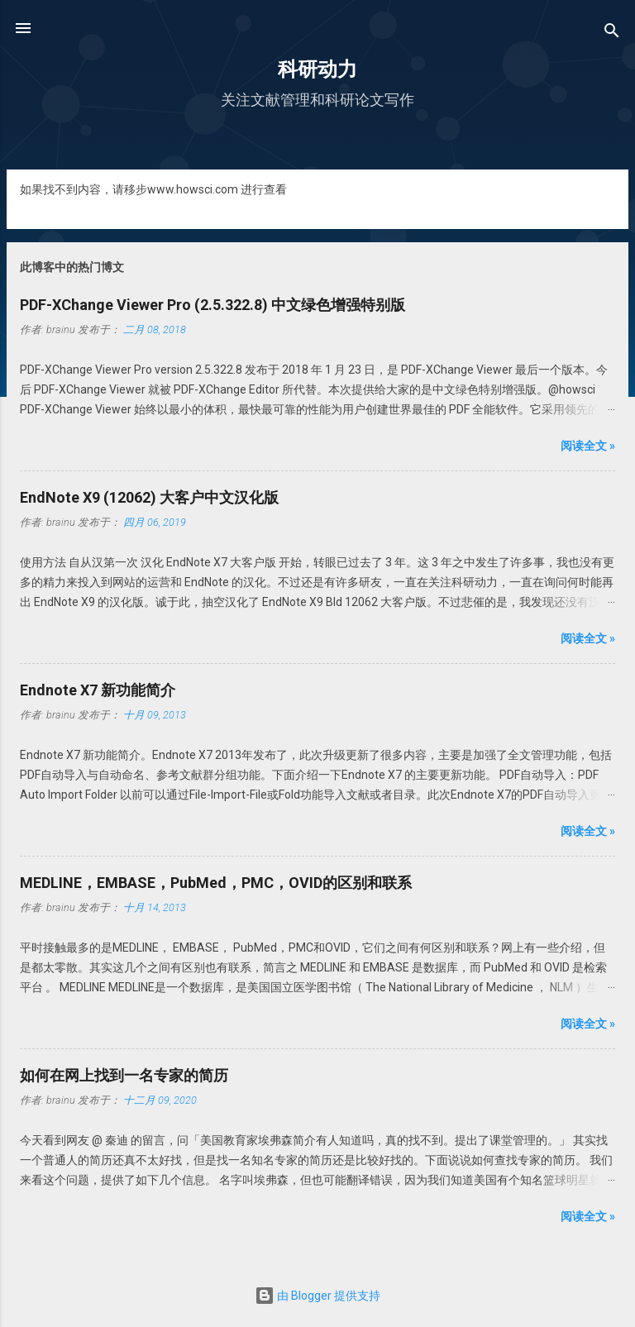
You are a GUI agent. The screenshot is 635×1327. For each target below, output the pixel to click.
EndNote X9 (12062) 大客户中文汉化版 (149, 497)
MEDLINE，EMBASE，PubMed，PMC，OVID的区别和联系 (216, 882)
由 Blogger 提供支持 (317, 1295)
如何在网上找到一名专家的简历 (124, 1075)
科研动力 (317, 69)
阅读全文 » (588, 445)
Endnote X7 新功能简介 (97, 690)
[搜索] (612, 33)
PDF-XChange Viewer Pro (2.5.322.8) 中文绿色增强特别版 (212, 304)
